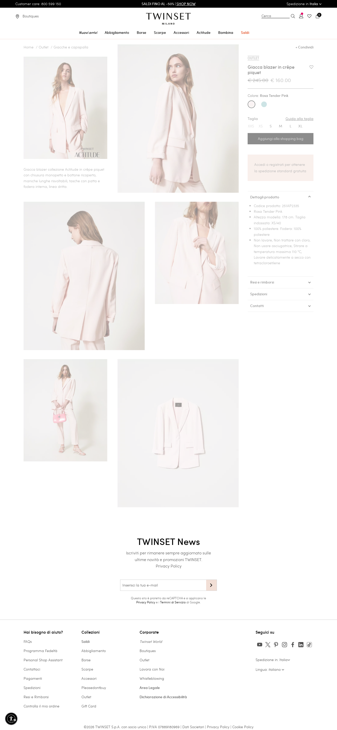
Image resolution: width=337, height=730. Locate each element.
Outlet (43, 47)
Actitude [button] (203, 32)
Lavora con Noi (152, 669)
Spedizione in (304, 3)
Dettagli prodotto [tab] (264, 197)
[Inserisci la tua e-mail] (163, 585)
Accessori (89, 678)
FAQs (28, 641)
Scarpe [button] (160, 32)
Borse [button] (141, 32)
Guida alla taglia (299, 118)
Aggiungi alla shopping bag (280, 138)
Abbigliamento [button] (117, 32)
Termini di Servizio (173, 602)
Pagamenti (33, 678)
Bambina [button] (225, 32)
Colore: (268, 95)
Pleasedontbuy (93, 687)
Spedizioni (32, 687)
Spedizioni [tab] (258, 294)
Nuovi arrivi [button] (88, 32)
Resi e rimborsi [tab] (262, 282)
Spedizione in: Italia (273, 659)
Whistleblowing (152, 678)
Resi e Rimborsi (36, 696)
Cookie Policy (243, 726)
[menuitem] (88, 32)
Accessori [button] (181, 32)
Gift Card (88, 706)
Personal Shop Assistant (43, 659)
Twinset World (151, 641)
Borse (86, 659)
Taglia (280, 118)
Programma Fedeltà (40, 650)
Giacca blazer (35, 169)
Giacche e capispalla (71, 47)
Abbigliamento (93, 650)
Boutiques (148, 650)
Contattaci (32, 669)
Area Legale (150, 687)
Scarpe (87, 669)
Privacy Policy (169, 566)
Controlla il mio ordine (41, 706)
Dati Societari (193, 726)
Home (29, 47)
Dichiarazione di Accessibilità (163, 697)
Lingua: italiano (270, 669)
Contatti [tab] (257, 305)
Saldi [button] (245, 32)
